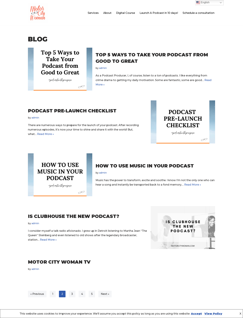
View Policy (213, 313)
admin (103, 68)
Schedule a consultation (198, 12)
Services (93, 12)
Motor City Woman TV (59, 262)
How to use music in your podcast (145, 165)
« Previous (37, 293)
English (203, 3)
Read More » (45, 134)
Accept (196, 313)
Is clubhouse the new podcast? (73, 216)
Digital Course (125, 12)
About (107, 12)
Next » (105, 293)
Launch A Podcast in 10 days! (159, 12)
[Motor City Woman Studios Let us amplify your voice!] (38, 13)
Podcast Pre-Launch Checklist (72, 110)
